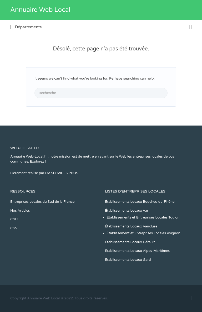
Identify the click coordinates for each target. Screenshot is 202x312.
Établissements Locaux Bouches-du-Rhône (140, 202)
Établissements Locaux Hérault (130, 242)
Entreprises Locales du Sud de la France (42, 202)
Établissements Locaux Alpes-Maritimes (137, 251)
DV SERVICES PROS (61, 173)
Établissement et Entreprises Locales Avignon (143, 233)
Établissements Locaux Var (126, 211)
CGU (14, 219)
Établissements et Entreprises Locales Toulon (143, 217)
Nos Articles (20, 211)
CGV (14, 228)
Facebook (190, 298)
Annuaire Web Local (40, 10)
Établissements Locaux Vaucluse (131, 226)
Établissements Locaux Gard (128, 260)
